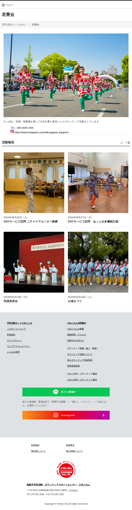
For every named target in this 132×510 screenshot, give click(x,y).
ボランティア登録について (79, 354)
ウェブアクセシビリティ (18, 346)
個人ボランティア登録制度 (79, 360)
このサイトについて (16, 329)
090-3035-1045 (25, 127)
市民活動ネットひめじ (14, 24)
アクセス (73, 490)
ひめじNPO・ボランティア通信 (82, 380)
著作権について (38, 451)
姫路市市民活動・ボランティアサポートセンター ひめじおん (58, 485)
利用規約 (11, 334)
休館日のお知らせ (75, 340)
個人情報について (74, 451)
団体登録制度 (73, 366)
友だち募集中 (68, 392)
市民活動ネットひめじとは (19, 323)
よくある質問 (13, 352)
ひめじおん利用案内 (76, 323)
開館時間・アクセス (76, 334)
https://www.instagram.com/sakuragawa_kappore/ (39, 132)
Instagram (68, 415)
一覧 (125, 142)
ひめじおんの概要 (75, 329)
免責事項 (70, 445)
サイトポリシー (14, 340)
